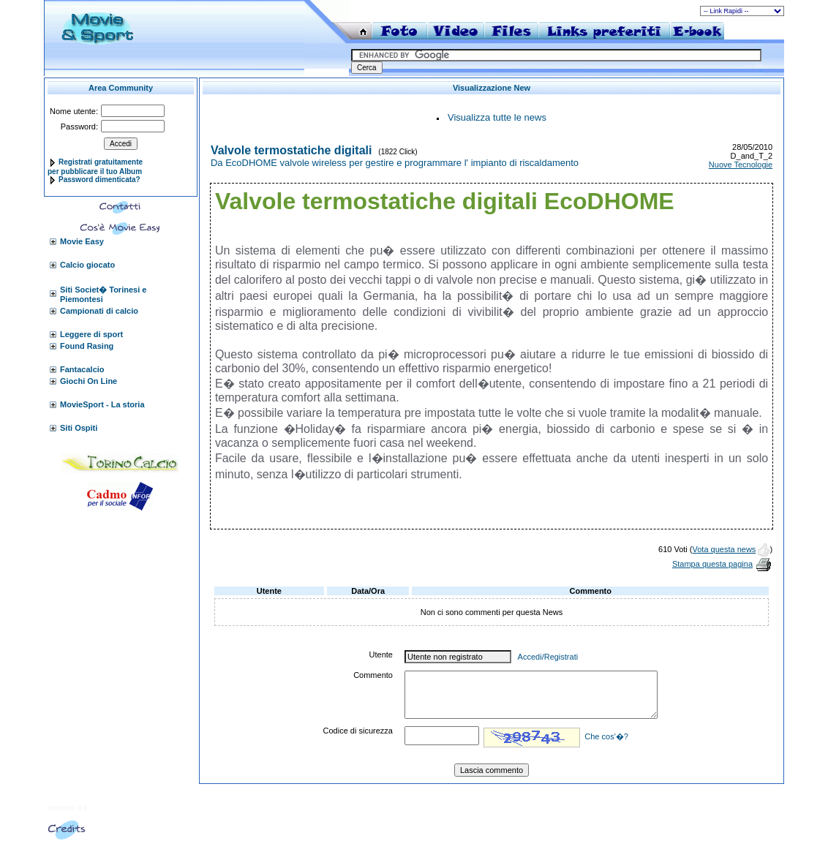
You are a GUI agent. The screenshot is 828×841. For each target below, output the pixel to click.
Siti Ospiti (78, 427)
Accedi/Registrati (548, 656)
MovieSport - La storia (102, 404)
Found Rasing (86, 346)
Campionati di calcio (99, 310)
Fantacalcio (82, 369)
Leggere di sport (91, 334)
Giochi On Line (88, 381)
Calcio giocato (87, 264)
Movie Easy (82, 241)
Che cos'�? (606, 736)
